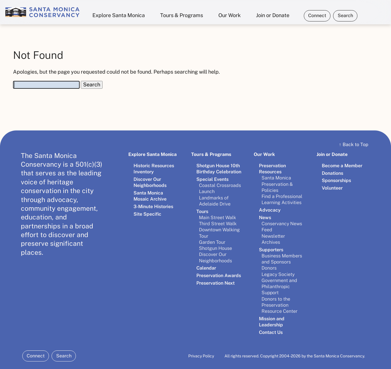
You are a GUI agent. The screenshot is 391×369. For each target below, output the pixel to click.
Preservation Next (215, 283)
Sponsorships (336, 180)
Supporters (271, 249)
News (265, 217)
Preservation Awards (218, 275)
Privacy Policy (201, 356)
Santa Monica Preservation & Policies (277, 184)
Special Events (212, 179)
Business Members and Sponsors (282, 259)
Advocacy (270, 210)
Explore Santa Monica (118, 15)
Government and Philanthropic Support (279, 287)
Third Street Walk (218, 223)
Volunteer (332, 188)
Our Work (229, 15)
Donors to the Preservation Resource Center (279, 305)
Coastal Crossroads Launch (220, 188)
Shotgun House (215, 248)
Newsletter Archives (273, 239)
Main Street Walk (217, 217)
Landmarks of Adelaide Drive (215, 201)
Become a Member (342, 165)
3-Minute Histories (153, 206)
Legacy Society (278, 274)
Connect (317, 15)
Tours (202, 211)
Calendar (206, 268)
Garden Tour (212, 242)
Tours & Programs (181, 15)
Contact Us (271, 332)
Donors (269, 268)
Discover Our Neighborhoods (215, 257)
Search (345, 15)
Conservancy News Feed (282, 226)
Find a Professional (282, 196)
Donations (332, 173)
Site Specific (147, 214)
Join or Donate (272, 15)
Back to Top (353, 144)
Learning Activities (282, 202)
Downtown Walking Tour (219, 233)
